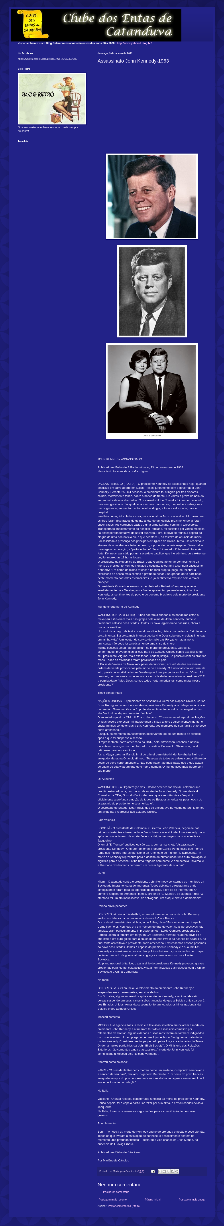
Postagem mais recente (113, 1199)
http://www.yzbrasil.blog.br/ (134, 43)
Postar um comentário (116, 1192)
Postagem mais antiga (192, 1199)
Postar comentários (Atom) (124, 1206)
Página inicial (153, 1199)
